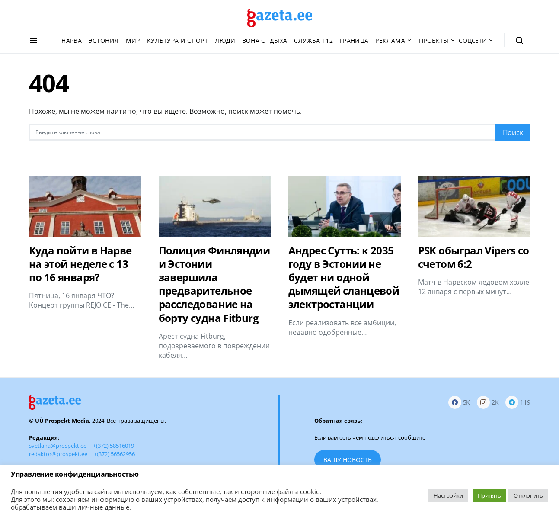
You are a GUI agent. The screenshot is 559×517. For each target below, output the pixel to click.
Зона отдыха (265, 40)
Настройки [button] (448, 495)
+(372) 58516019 (113, 446)
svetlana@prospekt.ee (57, 446)
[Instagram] (488, 402)
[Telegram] (517, 402)
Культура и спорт (177, 40)
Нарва (71, 40)
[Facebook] (459, 402)
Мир (133, 40)
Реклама (390, 40)
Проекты (433, 40)
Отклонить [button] (528, 495)
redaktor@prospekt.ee (58, 454)
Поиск (513, 132)
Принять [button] (489, 495)
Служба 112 (313, 40)
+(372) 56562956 (114, 454)
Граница (354, 40)
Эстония (103, 40)
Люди (225, 40)
